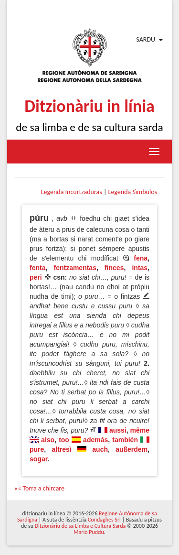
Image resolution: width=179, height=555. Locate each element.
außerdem (131, 449)
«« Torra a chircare (39, 488)
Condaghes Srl (104, 519)
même (139, 430)
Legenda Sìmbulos (132, 192)
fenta (37, 268)
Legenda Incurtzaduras (71, 192)
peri (36, 277)
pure (37, 449)
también (125, 440)
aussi (117, 430)
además (95, 440)
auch (100, 449)
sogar (38, 459)
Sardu (145, 39)
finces (114, 268)
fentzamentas (74, 268)
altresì (62, 449)
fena (140, 258)
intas (139, 268)
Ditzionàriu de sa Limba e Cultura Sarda (80, 525)
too (64, 440)
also (47, 440)
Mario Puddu (89, 532)
